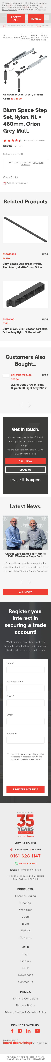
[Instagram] (20, 1031)
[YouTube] (37, 1031)
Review (36, 18)
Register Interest (25, 789)
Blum (25, 923)
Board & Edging (25, 896)
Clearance (25, 937)
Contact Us (25, 981)
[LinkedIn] (28, 1031)
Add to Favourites (16, 183)
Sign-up (25, 961)
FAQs (25, 968)
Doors (25, 916)
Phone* (10, 696)
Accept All (16, 18)
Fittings (25, 930)
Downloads (25, 975)
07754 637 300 (27, 863)
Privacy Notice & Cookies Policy (25, 1012)
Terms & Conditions (25, 998)
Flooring (25, 902)
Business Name (14, 682)
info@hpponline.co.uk (29, 870)
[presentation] (20, 771)
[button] (21, 405)
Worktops (25, 909)
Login (25, 954)
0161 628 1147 (25, 856)
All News (25, 592)
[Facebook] (12, 1031)
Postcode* (11, 733)
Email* (9, 715)
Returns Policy (25, 1005)
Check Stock (9, 177)
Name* (10, 663)
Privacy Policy (9, 9)
